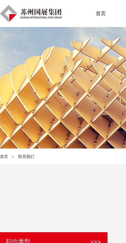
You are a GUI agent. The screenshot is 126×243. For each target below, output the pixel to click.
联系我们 (26, 156)
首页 (4, 156)
